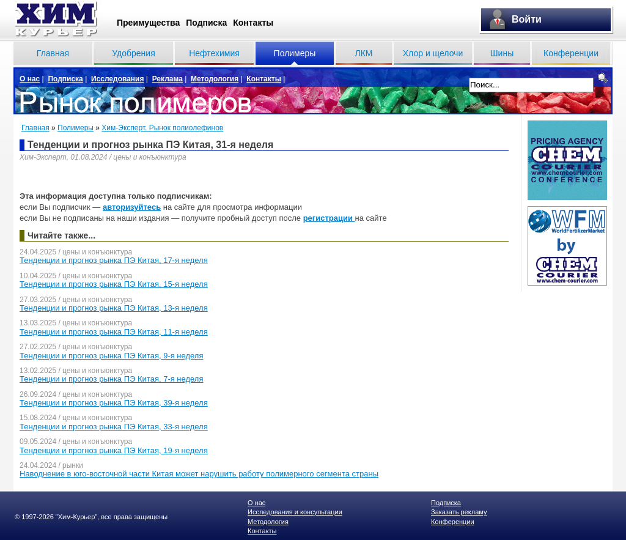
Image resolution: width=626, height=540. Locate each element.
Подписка (206, 23)
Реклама (167, 79)
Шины (502, 53)
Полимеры (295, 53)
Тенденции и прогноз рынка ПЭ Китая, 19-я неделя (114, 450)
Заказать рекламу (459, 512)
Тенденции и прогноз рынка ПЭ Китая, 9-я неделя (112, 355)
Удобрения (133, 53)
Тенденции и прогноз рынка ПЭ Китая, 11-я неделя (114, 331)
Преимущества (148, 23)
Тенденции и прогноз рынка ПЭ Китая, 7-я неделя (112, 378)
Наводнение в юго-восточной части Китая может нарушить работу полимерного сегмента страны (199, 473)
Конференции (570, 53)
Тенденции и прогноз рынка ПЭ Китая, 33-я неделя (114, 426)
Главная (53, 53)
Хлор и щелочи (433, 53)
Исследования (117, 79)
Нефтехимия (214, 53)
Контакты (253, 23)
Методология (214, 79)
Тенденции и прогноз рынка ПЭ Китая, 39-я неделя (114, 402)
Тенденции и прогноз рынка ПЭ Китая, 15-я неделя (114, 284)
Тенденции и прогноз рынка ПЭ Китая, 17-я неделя (114, 260)
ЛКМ (363, 53)
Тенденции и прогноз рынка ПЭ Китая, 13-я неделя (114, 308)
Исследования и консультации (295, 512)
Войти (527, 19)
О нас (30, 79)
